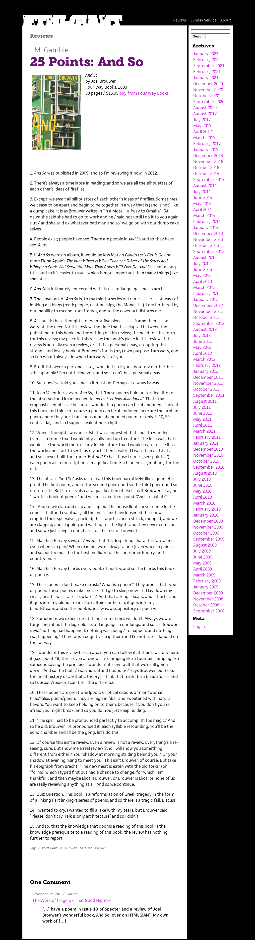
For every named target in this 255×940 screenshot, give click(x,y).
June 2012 (202, 341)
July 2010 (202, 479)
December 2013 (208, 233)
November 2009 (208, 527)
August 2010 (205, 473)
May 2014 (202, 203)
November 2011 (208, 383)
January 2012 (205, 371)
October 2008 (206, 605)
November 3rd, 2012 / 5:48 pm (54, 894)
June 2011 (202, 413)
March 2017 (204, 137)
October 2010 (206, 461)
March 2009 (204, 575)
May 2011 (202, 419)
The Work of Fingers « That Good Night (69, 900)
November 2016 (208, 161)
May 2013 (202, 275)
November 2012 (208, 311)
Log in (199, 626)
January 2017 (205, 149)
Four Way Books (75, 848)
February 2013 (207, 293)
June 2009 (202, 557)
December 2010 (208, 449)
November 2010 (208, 455)
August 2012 (205, 329)
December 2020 (208, 83)
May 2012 (202, 347)
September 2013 (208, 251)
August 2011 (205, 401)
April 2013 (202, 281)
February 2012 (207, 365)
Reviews (180, 20)
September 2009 (208, 539)
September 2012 (208, 323)
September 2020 (208, 101)
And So (57, 848)
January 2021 (205, 77)
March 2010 (204, 503)
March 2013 (204, 287)
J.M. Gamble (49, 49)
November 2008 (208, 599)
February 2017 (207, 143)
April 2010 (202, 497)
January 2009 (205, 587)
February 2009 (207, 581)
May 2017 (202, 125)
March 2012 (204, 359)
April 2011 (202, 425)
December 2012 (208, 305)
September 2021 (208, 65)
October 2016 (206, 167)
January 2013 (205, 299)
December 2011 (208, 377)
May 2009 (202, 563)
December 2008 (208, 593)
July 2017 (202, 119)
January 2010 (205, 515)
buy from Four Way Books (144, 93)
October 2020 (206, 95)
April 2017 (202, 131)
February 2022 (207, 59)
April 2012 (202, 353)
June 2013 (202, 269)
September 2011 (208, 395)
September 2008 (208, 611)
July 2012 (202, 335)
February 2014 (207, 221)
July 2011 (202, 407)
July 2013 (202, 263)
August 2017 (205, 113)
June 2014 (202, 197)
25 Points (44, 848)
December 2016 (208, 155)
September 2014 (208, 179)
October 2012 (206, 317)
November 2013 (208, 239)
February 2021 (207, 71)
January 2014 (205, 227)
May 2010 (202, 491)
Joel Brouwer (96, 848)
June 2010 (202, 485)
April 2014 (202, 209)
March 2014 (204, 215)
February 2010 (207, 509)
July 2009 (202, 551)
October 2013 (206, 245)
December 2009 (208, 521)
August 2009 (205, 545)
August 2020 (205, 107)
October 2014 (206, 173)
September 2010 (208, 467)
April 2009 (202, 569)
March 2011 (204, 431)
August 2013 (205, 257)
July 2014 (202, 191)
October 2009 (206, 533)
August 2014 (205, 185)
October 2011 (206, 389)
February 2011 (207, 437)
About (225, 20)
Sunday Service (203, 20)
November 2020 (208, 89)
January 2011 (205, 443)
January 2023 (205, 53)
